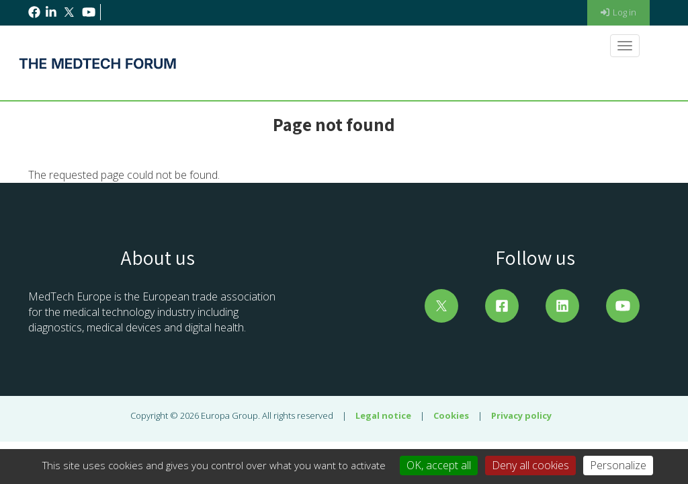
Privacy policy (521, 415)
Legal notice (383, 415)
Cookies (451, 415)
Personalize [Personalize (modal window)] (618, 465)
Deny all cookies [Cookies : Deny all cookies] (530, 465)
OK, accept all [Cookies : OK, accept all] (438, 465)
